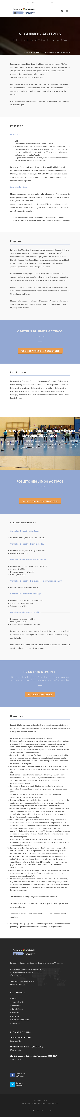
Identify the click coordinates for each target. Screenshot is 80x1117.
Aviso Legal (26, 1103)
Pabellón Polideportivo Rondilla (25, 612)
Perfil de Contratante (20, 1020)
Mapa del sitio (53, 1103)
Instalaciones (17, 1009)
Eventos (15, 1013)
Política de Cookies (39, 1103)
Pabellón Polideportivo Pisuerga (25, 593)
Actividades (35, 52)
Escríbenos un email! (40, 695)
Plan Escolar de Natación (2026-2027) (26, 1047)
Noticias (15, 1016)
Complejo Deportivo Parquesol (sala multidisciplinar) (36, 581)
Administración (18, 1002)
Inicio (26, 52)
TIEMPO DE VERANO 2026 (20, 1038)
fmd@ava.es (21, 984)
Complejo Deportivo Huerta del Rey (27, 544)
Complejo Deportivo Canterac (24, 531)
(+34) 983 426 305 (26, 981)
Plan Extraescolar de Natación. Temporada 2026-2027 (33, 1056)
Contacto (16, 1023)
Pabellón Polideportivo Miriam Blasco (28, 559)
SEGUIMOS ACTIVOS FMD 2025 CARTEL (40, 351)
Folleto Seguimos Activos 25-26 (40, 501)
